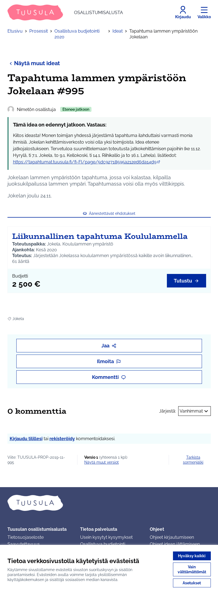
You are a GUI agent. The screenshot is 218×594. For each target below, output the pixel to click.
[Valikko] (204, 12)
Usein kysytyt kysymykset (106, 537)
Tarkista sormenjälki (193, 459)
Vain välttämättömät (192, 569)
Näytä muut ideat (33, 63)
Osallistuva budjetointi (102, 544)
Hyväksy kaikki (192, 556)
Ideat (117, 31)
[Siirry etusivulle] (65, 12)
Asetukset (192, 583)
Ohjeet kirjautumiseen (172, 537)
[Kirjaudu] (183, 12)
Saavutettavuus (23, 544)
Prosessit (38, 31)
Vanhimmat (194, 411)
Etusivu (15, 31)
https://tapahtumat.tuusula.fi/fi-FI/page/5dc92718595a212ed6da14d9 (87, 162)
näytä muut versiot (101, 462)
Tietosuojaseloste (25, 537)
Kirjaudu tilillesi (26, 438)
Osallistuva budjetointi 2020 (76, 33)
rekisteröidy (62, 438)
